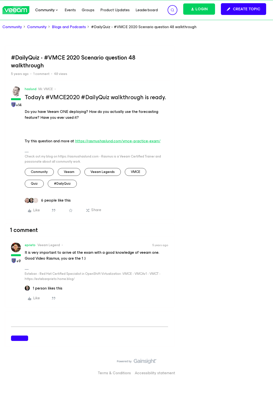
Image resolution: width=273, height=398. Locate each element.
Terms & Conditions (114, 373)
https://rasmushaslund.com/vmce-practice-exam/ (117, 141)
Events (70, 10)
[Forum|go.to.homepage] (15, 10)
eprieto (30, 245)
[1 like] (43, 288)
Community (12, 27)
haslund (30, 89)
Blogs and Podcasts (69, 27)
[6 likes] (48, 200)
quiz (34, 183)
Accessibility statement (155, 373)
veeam (69, 172)
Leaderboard (147, 10)
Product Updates (115, 10)
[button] (243, 9)
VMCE (135, 172)
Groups (88, 10)
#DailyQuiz (62, 183)
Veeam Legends (103, 172)
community (39, 172)
